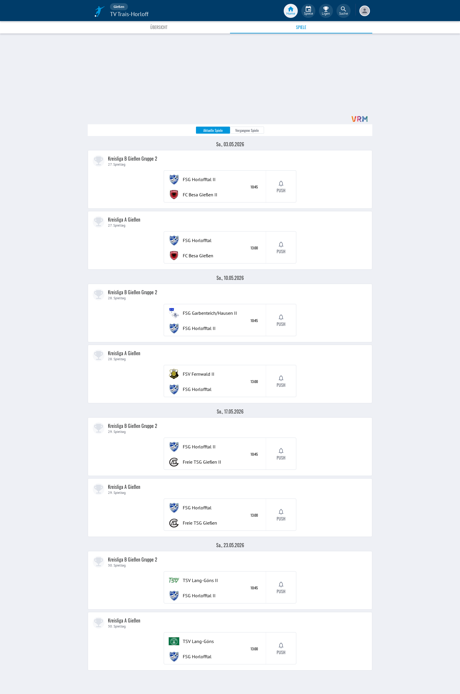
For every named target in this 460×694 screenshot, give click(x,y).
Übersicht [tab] (159, 27)
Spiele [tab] (301, 27)
